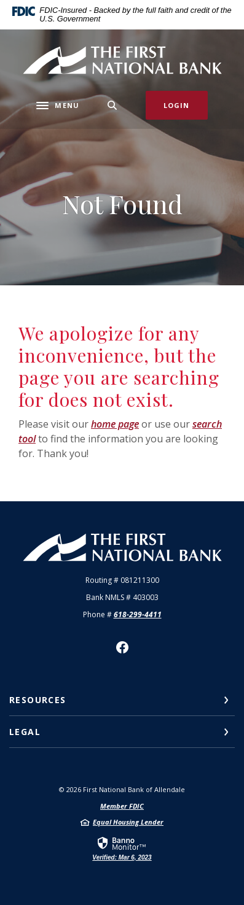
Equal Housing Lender (128, 821)
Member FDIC (122, 806)
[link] (121, 848)
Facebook (122, 647)
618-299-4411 (138, 614)
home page (115, 424)
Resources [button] (37, 700)
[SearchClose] (112, 105)
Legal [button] (25, 731)
